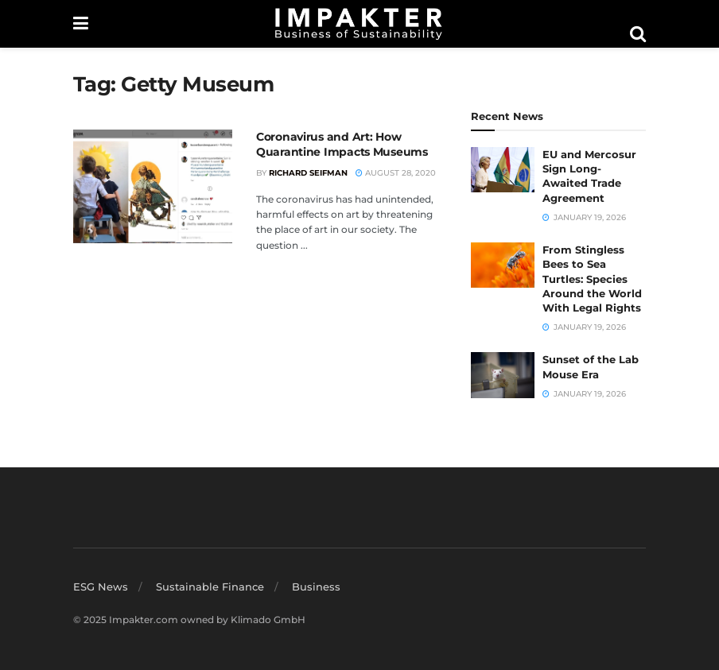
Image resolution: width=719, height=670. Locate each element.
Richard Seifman (308, 173)
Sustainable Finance (210, 586)
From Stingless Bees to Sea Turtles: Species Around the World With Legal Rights (592, 278)
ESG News (100, 586)
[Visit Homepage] (358, 24)
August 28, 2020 (396, 173)
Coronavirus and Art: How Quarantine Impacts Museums (342, 145)
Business (316, 586)
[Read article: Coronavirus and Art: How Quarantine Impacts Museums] (152, 186)
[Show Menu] (80, 24)
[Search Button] (638, 34)
